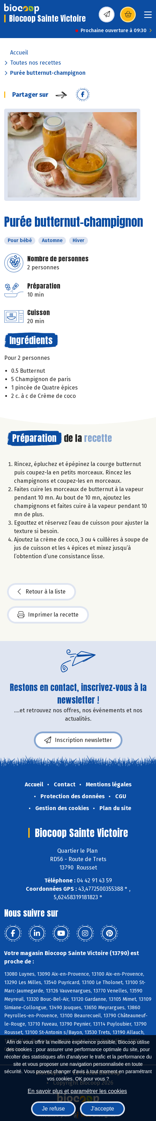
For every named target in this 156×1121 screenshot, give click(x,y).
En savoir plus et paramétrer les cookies (77, 1091)
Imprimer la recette (48, 614)
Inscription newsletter (78, 740)
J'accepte (102, 1109)
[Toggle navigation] (148, 17)
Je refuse (53, 1109)
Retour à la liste (41, 591)
